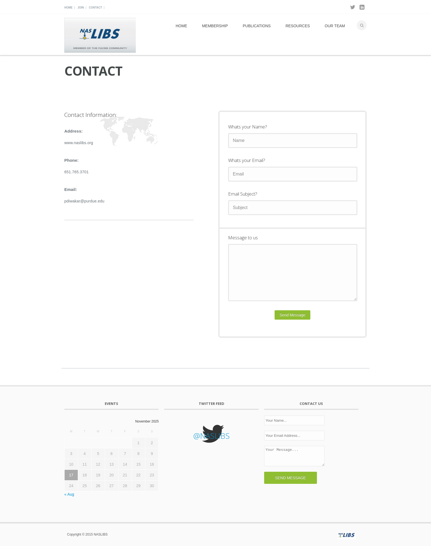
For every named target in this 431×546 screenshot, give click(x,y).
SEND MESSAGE (290, 478)
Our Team (335, 26)
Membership (215, 26)
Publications (257, 26)
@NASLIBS (211, 435)
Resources (298, 26)
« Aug (69, 494)
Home (68, 7)
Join (81, 7)
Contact (95, 7)
